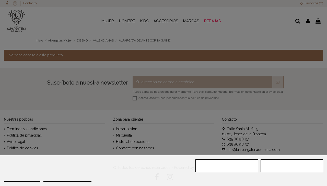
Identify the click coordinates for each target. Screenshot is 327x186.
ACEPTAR (292, 165)
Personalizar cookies (67, 179)
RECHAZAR (226, 165)
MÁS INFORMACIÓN (22, 179)
